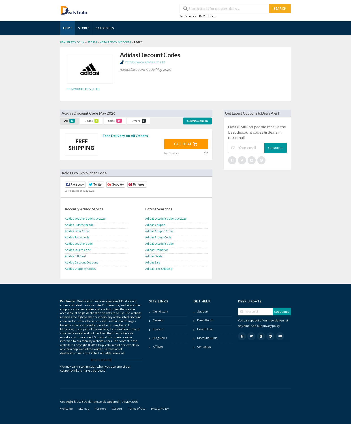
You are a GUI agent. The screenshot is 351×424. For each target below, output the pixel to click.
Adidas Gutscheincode (79, 225)
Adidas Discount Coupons (81, 262)
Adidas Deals (153, 256)
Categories (105, 28)
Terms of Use (137, 409)
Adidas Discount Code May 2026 (165, 219)
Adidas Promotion (157, 250)
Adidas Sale (152, 262)
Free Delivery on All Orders (125, 135)
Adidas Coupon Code (159, 231)
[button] (75, 185)
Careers (158, 320)
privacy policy (271, 326)
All (69, 121)
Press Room (205, 320)
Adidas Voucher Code (79, 244)
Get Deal (185, 143)
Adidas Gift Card (75, 256)
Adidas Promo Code (158, 237)
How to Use (204, 329)
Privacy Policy (160, 409)
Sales (115, 121)
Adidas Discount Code (159, 244)
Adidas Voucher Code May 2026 (85, 219)
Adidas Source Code (78, 250)
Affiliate (158, 347)
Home (67, 28)
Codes (91, 121)
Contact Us (204, 347)
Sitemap (83, 409)
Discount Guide (207, 338)
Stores (84, 28)
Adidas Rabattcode (77, 237)
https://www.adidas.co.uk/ (144, 62)
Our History (160, 311)
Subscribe (275, 147)
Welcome (66, 409)
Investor (158, 329)
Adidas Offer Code (77, 231)
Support (202, 311)
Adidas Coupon (155, 225)
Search (280, 8)
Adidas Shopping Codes (80, 269)
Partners (100, 409)
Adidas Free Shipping (158, 269)
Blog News (160, 338)
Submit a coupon (197, 120)
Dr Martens (206, 16)
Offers (138, 121)
